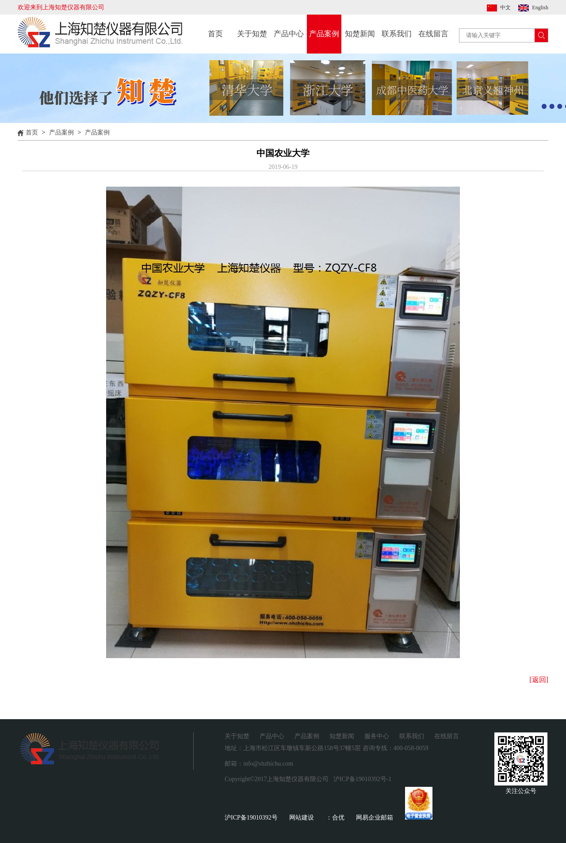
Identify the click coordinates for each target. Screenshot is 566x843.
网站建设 (301, 817)
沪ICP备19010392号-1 (362, 779)
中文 (505, 7)
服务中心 (376, 736)
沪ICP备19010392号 (251, 817)
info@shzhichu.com (268, 763)
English (540, 7)
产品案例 (324, 34)
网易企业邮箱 (374, 817)
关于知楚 (252, 34)
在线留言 (433, 34)
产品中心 (289, 34)
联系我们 (397, 34)
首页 (215, 34)
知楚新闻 (360, 34)
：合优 (335, 817)
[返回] (538, 679)
